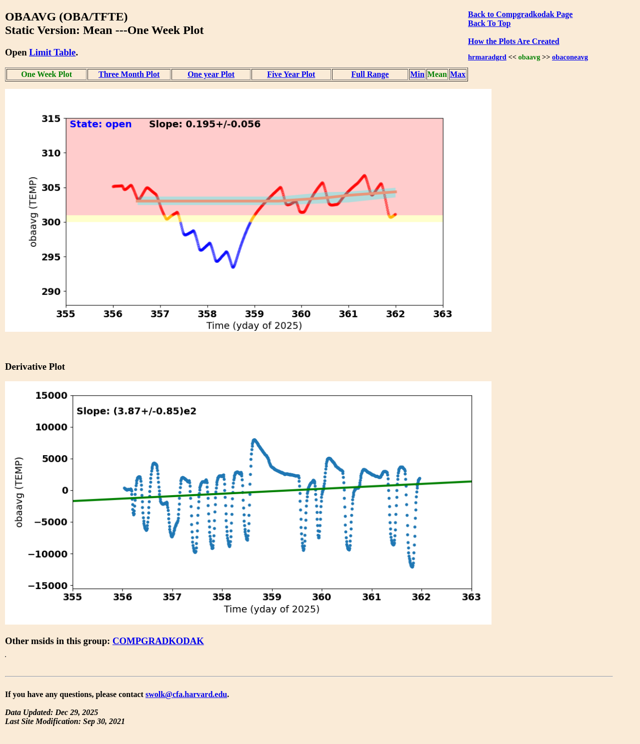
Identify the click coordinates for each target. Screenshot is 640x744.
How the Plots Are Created (513, 41)
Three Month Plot (129, 74)
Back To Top (489, 23)
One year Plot (211, 74)
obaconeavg (570, 57)
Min (417, 74)
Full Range (369, 74)
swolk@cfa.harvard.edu (186, 694)
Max (458, 74)
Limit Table (52, 52)
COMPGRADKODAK (158, 641)
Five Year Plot (291, 74)
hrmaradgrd (487, 57)
